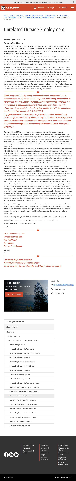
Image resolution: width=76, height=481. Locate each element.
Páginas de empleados (62, 458)
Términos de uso (28, 445)
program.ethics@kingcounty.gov (63, 285)
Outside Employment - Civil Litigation (22, 366)
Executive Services (16, 16)
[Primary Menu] (73, 7)
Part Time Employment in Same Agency (23, 404)
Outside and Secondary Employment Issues (39, 18)
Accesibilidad (8, 477)
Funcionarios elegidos (45, 454)
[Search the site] (64, 7)
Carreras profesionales (63, 463)
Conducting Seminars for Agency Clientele (24, 392)
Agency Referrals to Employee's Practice (23, 417)
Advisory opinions (14, 336)
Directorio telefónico (44, 458)
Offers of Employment (17, 345)
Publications (63, 16)
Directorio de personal (45, 449)
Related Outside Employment (20, 374)
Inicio (6, 16)
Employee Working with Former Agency (23, 400)
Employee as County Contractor (20, 421)
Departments (63, 445)
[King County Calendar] (39, 7)
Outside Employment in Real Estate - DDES (25, 353)
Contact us (44, 445)
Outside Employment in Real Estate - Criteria (25, 383)
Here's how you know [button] (55, 2)
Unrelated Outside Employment (21, 396)
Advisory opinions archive (13, 18)
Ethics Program (50, 16)
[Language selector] (52, 7)
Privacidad (26, 448)
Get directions (14, 294)
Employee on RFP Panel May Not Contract (24, 387)
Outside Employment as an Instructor (22, 362)
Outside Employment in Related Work (22, 413)
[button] (74, 2)
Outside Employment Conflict (20, 357)
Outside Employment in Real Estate (22, 349)
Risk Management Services (34, 16)
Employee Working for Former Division (23, 409)
